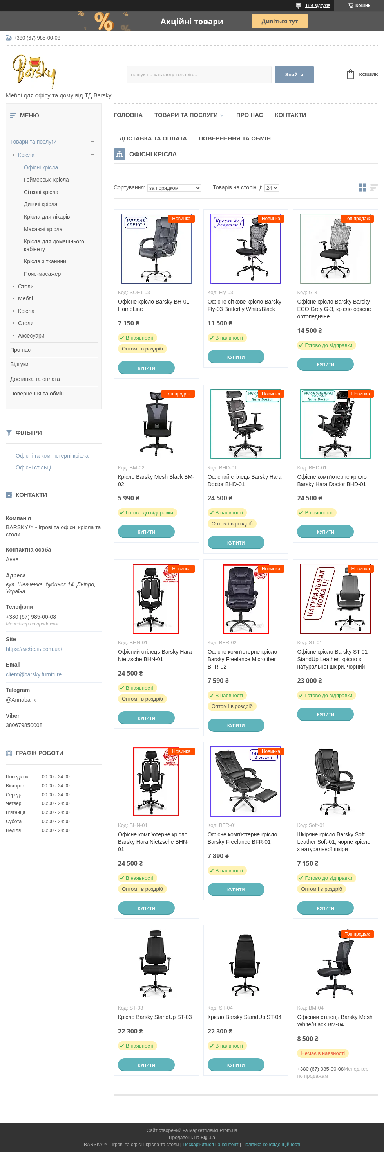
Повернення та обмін (37, 393)
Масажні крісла (43, 229)
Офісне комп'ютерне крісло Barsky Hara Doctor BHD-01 (331, 480)
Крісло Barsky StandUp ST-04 (244, 1017)
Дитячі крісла (41, 204)
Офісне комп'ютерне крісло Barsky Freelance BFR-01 (242, 838)
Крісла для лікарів (47, 217)
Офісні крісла (41, 167)
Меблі (25, 298)
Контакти (290, 115)
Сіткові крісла (41, 192)
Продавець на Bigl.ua (192, 1137)
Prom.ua (228, 1130)
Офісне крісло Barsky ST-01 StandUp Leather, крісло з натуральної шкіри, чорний (332, 659)
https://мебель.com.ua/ (34, 649)
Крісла (26, 155)
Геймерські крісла (46, 179)
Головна (128, 115)
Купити (146, 368)
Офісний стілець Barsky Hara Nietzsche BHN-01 (155, 655)
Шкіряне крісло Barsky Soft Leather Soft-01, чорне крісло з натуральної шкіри (333, 841)
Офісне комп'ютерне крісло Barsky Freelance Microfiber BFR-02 (242, 659)
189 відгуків (317, 5)
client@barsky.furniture (34, 674)
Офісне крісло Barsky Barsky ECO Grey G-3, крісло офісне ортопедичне (334, 309)
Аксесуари (31, 335)
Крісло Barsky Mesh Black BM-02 (156, 480)
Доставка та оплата (35, 379)
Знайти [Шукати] (294, 74)
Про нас (20, 350)
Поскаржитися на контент (210, 1144)
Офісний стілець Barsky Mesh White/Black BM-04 (334, 1021)
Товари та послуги (33, 141)
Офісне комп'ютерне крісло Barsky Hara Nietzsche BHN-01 (153, 841)
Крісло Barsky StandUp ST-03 (155, 1017)
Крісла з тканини (45, 261)
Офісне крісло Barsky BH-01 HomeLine (153, 305)
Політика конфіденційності (271, 1144)
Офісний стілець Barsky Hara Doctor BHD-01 (244, 480)
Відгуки (19, 364)
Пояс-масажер (42, 274)
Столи (26, 286)
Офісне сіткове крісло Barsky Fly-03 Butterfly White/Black (244, 305)
